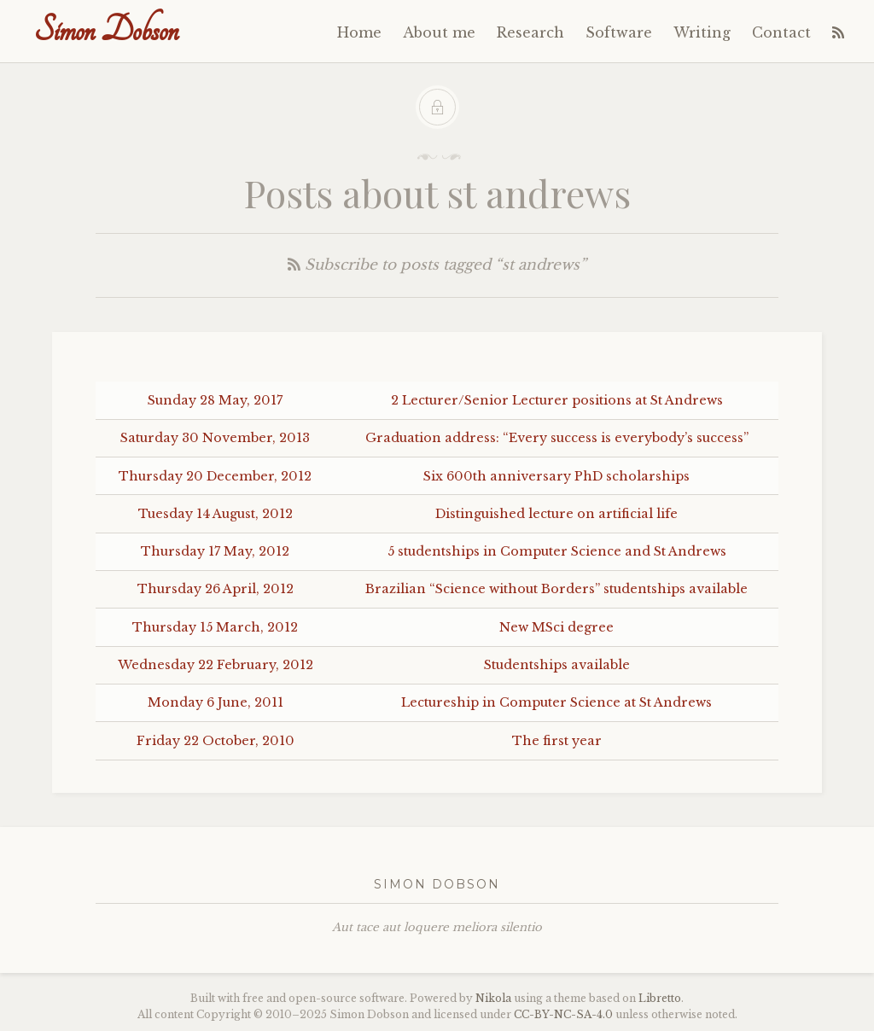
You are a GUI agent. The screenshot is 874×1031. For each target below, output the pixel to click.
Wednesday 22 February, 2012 (215, 665)
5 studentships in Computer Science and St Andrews (556, 551)
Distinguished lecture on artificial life (556, 513)
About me (439, 32)
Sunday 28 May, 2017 (215, 400)
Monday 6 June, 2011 (215, 702)
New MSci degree (556, 627)
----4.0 (563, 1014)
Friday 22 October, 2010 (215, 740)
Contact (781, 32)
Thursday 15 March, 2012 (215, 627)
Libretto (659, 998)
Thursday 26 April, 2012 (215, 589)
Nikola (493, 998)
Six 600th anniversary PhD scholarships (556, 476)
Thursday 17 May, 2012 (215, 551)
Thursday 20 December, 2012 (215, 476)
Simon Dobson (106, 30)
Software (619, 32)
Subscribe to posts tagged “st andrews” (437, 265)
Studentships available (557, 665)
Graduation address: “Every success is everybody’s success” (557, 438)
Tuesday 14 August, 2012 (215, 513)
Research (530, 32)
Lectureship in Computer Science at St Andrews (556, 702)
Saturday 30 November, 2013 (215, 438)
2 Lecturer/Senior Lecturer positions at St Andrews (557, 400)
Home (359, 32)
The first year (557, 740)
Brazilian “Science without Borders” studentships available (556, 589)
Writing (702, 32)
